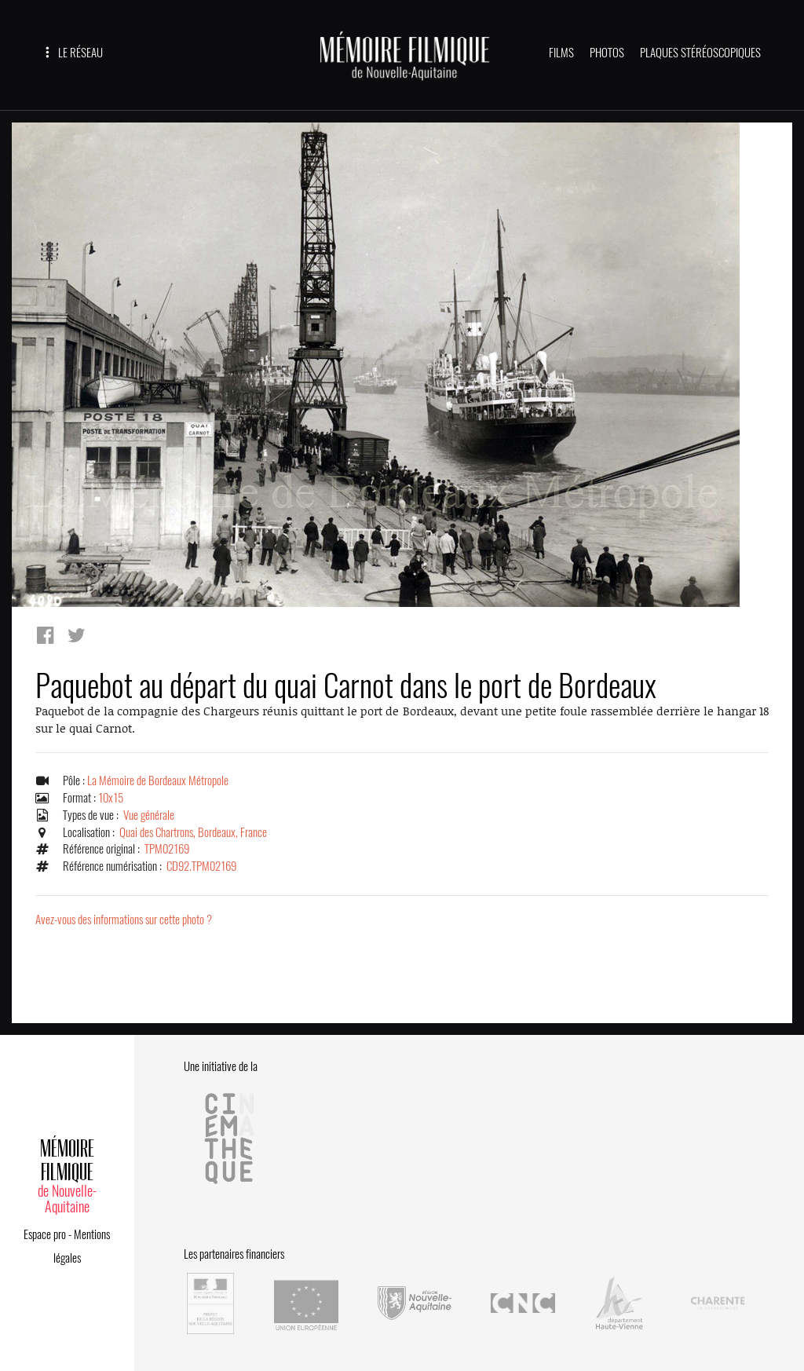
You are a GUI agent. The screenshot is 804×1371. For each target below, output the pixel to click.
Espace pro (45, 1234)
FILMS (561, 52)
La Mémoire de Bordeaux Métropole (157, 780)
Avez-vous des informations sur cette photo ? (123, 919)
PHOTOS (607, 52)
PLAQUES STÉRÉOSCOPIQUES (700, 52)
